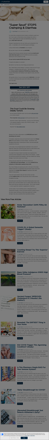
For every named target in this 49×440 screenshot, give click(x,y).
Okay (24, 438)
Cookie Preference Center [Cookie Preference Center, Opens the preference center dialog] (14, 438)
